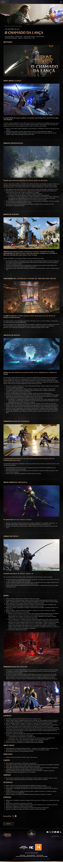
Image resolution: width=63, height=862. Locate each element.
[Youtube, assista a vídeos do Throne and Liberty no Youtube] (58, 832)
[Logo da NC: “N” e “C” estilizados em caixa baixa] (31, 847)
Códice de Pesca (27, 37)
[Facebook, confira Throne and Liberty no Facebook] (55, 832)
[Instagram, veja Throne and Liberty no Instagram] (53, 832)
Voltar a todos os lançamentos (14, 26)
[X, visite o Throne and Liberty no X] (50, 832)
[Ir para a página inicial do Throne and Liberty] (3, 2)
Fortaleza (20, 37)
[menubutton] (61, 2)
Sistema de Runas (40, 36)
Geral (34, 37)
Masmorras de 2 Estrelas (29, 36)
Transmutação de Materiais (11, 37)
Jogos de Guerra (18, 36)
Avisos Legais (22, 855)
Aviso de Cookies (39, 855)
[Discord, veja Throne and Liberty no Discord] (47, 832)
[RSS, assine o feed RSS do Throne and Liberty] (60, 832)
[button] (32, 61)
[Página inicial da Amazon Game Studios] (24, 847)
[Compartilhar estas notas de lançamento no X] (13, 816)
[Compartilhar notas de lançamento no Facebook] (15, 816)
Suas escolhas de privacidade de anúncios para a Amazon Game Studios (31, 856)
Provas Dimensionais (9, 36)
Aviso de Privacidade (31, 855)
